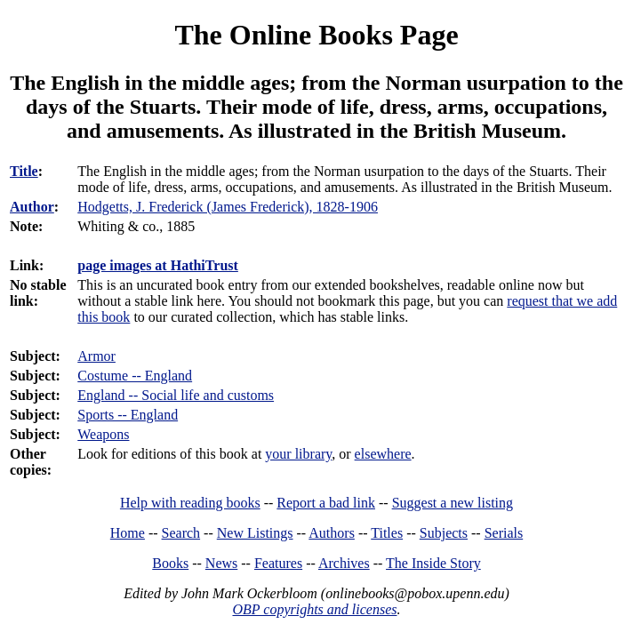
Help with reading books (190, 502)
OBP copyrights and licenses (314, 609)
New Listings (255, 532)
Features (278, 563)
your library (298, 453)
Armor (96, 356)
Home (127, 532)
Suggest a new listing (452, 502)
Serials (504, 532)
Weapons (103, 434)
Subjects (444, 532)
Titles (387, 532)
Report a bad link (325, 502)
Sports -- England (127, 414)
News (221, 563)
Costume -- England (134, 375)
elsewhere (383, 453)
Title (24, 171)
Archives (344, 563)
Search (181, 532)
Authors (331, 532)
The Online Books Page (316, 35)
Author (32, 206)
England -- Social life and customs (175, 395)
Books (170, 563)
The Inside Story (433, 563)
